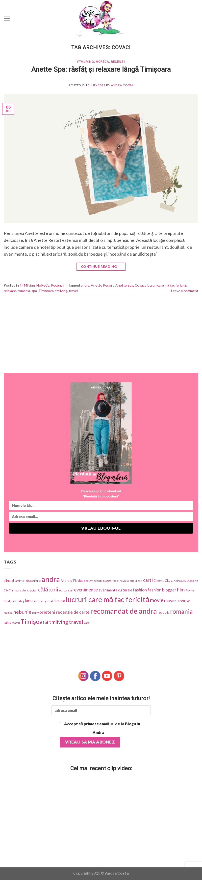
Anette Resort (102, 285)
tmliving (61, 291)
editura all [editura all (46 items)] (66, 590)
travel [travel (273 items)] (76, 621)
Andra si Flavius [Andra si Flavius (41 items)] (72, 581)
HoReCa (102, 62)
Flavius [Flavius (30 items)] (190, 590)
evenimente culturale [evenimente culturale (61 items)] (115, 590)
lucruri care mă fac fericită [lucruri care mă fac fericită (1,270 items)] (107, 599)
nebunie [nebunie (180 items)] (22, 612)
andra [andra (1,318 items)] (51, 579)
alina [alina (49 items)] (7, 580)
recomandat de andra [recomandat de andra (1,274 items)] (123, 611)
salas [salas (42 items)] (7, 623)
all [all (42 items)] (13, 581)
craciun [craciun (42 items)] (32, 590)
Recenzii (118, 62)
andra (85, 285)
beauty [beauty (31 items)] (88, 581)
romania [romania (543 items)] (181, 611)
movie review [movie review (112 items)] (177, 600)
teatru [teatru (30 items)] (16, 622)
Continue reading (101, 266)
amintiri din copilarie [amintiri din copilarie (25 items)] (28, 580)
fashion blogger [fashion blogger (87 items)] (162, 589)
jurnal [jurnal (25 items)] (49, 601)
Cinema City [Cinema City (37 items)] (161, 581)
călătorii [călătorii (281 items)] (48, 589)
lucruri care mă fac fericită (167, 285)
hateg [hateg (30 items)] (20, 601)
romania (24, 291)
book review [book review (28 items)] (121, 580)
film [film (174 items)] (181, 589)
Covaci (140, 285)
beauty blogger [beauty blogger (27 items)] (103, 580)
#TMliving (85, 62)
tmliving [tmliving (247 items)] (58, 622)
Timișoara (46, 291)
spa (34, 291)
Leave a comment (184, 291)
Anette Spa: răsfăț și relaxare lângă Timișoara (101, 69)
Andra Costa (122, 85)
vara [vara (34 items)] (87, 623)
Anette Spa (124, 285)
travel (73, 291)
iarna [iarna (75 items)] (29, 600)
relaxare (10, 291)
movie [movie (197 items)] (156, 600)
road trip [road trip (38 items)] (163, 612)
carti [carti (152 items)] (148, 580)
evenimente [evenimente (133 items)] (86, 589)
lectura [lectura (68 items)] (59, 600)
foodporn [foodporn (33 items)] (10, 601)
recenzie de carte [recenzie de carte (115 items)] (73, 612)
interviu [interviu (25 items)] (39, 601)
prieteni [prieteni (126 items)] (47, 612)
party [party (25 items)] (35, 612)
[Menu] (7, 18)
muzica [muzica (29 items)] (8, 612)
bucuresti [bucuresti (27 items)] (136, 580)
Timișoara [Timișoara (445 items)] (34, 621)
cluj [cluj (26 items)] (24, 590)
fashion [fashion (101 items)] (140, 589)
